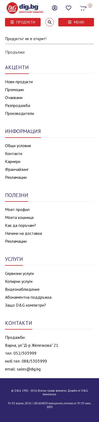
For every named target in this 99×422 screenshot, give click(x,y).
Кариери (12, 161)
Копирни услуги (18, 281)
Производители (19, 113)
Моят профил (17, 209)
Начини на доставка (23, 233)
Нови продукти (19, 81)
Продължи (15, 52)
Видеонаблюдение (22, 289)
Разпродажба (17, 105)
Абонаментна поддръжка (28, 297)
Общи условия (18, 145)
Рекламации (16, 177)
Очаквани (13, 97)
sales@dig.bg (29, 369)
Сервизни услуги (19, 273)
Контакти (13, 153)
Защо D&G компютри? (25, 305)
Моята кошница (19, 217)
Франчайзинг (17, 169)
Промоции (14, 89)
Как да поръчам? (20, 225)
